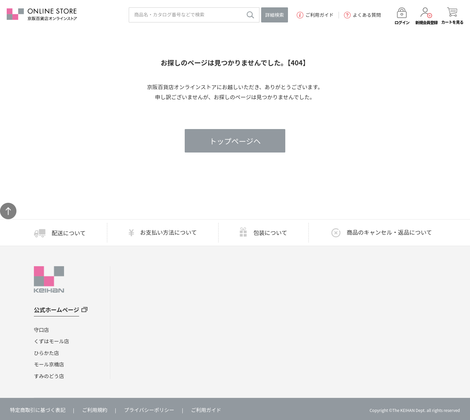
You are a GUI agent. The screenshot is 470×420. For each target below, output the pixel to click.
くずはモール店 (51, 341)
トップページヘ (235, 140)
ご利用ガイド (315, 15)
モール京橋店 (49, 364)
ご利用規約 (94, 409)
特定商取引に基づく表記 (37, 409)
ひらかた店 (46, 352)
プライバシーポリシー (149, 409)
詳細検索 (274, 14)
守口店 (41, 329)
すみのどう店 (49, 375)
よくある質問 (362, 15)
